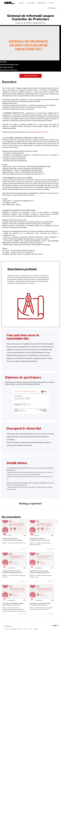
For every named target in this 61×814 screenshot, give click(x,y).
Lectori (26, 629)
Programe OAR (41, 3)
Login (30, 629)
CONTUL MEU (52, 8)
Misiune (36, 629)
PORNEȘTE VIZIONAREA (30, 75)
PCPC (44, 174)
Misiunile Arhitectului (42, 132)
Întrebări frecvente (16, 629)
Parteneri (51, 3)
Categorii (21, 3)
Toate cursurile (30, 3)
